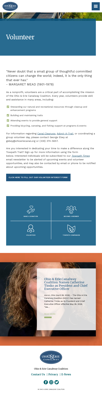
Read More (50, 314)
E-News (66, 374)
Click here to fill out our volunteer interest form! (38, 177)
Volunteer (30, 235)
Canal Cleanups (46, 133)
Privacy (53, 374)
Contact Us (38, 374)
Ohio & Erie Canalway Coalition (51, 357)
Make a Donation (31, 216)
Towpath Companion (71, 235)
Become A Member (71, 216)
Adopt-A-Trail (65, 133)
